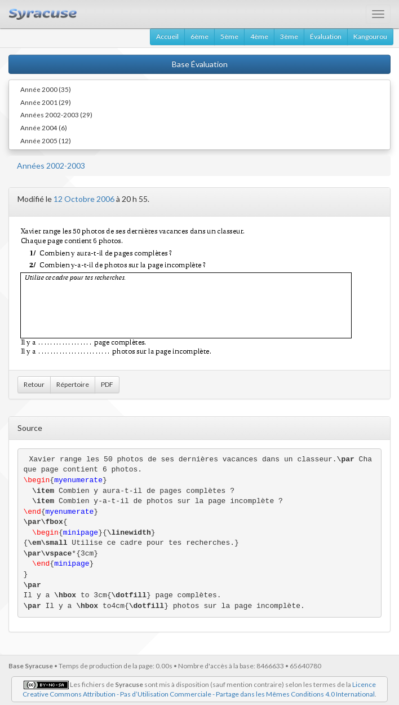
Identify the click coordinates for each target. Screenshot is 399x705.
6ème (199, 36)
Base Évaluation (200, 64)
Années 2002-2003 (51, 165)
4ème (259, 36)
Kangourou (370, 36)
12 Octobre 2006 (84, 199)
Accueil (167, 36)
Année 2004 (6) (43, 127)
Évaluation (326, 36)
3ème (289, 36)
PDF (107, 384)
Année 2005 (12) (45, 140)
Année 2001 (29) (45, 102)
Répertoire (72, 384)
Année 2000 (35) (45, 89)
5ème (229, 36)
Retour (34, 384)
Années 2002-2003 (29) (56, 114)
